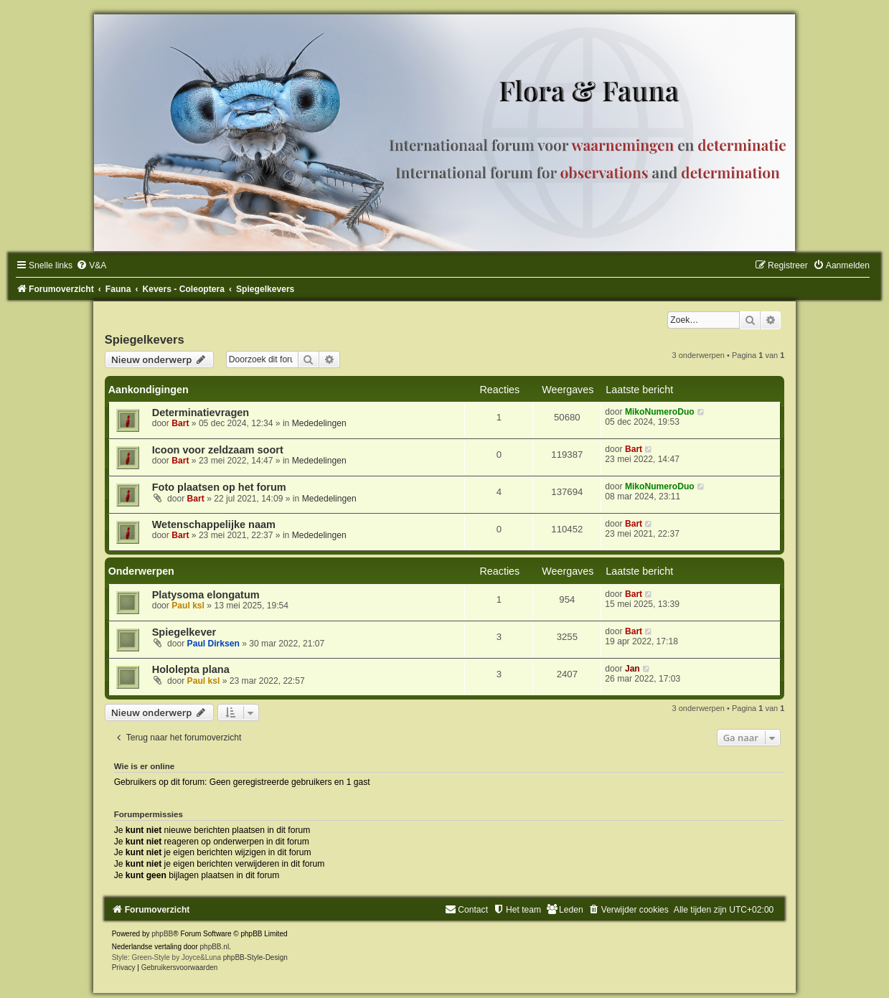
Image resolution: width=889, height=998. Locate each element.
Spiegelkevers (144, 339)
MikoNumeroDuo (660, 412)
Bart (180, 423)
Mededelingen (319, 423)
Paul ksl (187, 606)
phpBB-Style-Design (255, 957)
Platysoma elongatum (206, 595)
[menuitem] (91, 265)
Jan (632, 669)
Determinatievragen (201, 412)
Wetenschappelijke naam (214, 524)
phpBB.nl (215, 947)
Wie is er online (144, 766)
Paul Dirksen (213, 644)
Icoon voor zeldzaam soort (217, 450)
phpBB (162, 934)
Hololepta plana (191, 669)
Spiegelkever (184, 632)
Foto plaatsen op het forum (219, 487)
